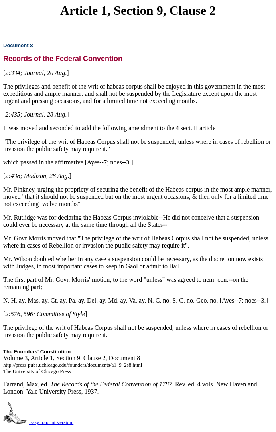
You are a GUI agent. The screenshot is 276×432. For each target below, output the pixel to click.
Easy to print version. (51, 422)
